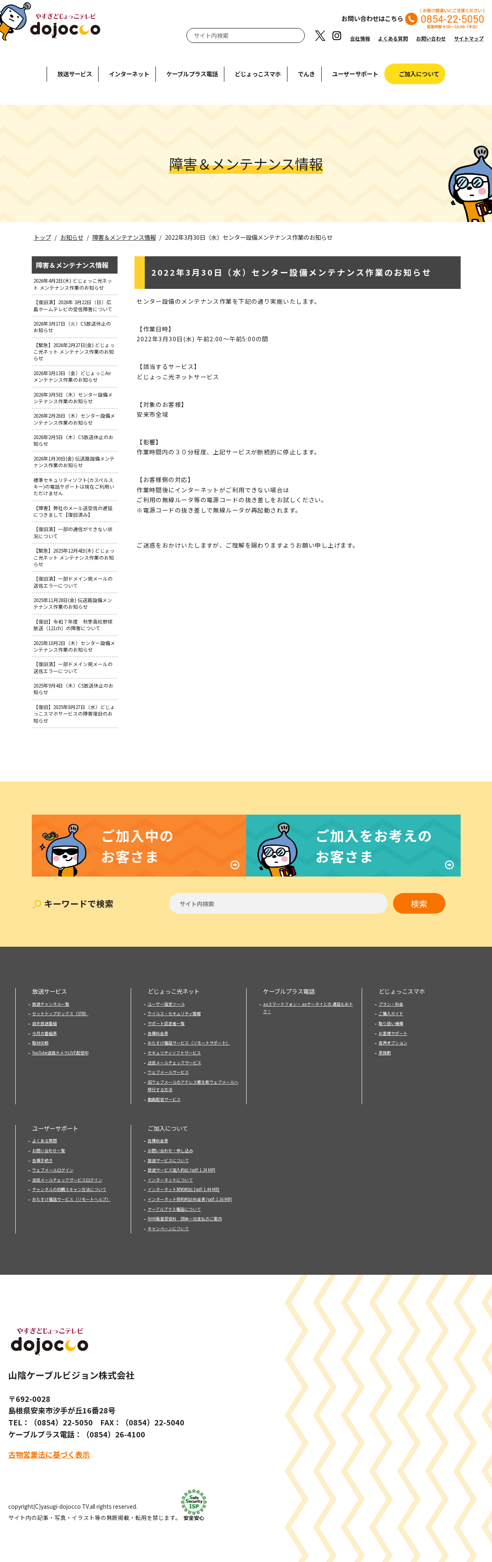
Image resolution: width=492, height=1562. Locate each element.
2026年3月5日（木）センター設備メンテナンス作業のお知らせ (73, 397)
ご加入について (419, 73)
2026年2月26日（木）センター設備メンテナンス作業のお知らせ (74, 418)
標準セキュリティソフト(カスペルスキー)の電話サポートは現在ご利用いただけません (73, 486)
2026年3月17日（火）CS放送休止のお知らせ (72, 326)
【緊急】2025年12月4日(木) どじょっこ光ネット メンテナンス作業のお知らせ (74, 557)
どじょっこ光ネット (174, 980)
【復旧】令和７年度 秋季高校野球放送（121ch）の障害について (73, 624)
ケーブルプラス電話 (192, 73)
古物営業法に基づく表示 (49, 1443)
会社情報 (360, 38)
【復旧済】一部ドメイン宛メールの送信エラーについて (73, 581)
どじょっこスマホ (258, 73)
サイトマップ (469, 38)
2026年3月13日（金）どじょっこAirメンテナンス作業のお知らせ (72, 376)
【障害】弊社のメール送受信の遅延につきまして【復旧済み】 (73, 511)
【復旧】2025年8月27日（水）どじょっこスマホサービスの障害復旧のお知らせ (74, 713)
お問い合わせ (431, 38)
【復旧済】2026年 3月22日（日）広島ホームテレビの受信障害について (73, 305)
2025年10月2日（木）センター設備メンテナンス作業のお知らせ (74, 646)
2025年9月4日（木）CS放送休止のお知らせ (73, 688)
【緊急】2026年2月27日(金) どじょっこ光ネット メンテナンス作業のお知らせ (74, 351)
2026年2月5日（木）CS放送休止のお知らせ (73, 440)
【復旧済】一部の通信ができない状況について (73, 532)
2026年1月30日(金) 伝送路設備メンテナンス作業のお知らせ (74, 461)
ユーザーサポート (355, 73)
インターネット (129, 73)
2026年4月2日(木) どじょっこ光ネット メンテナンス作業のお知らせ (72, 284)
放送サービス (74, 73)
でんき (306, 73)
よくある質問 (393, 38)
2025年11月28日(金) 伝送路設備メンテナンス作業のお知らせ (72, 603)
